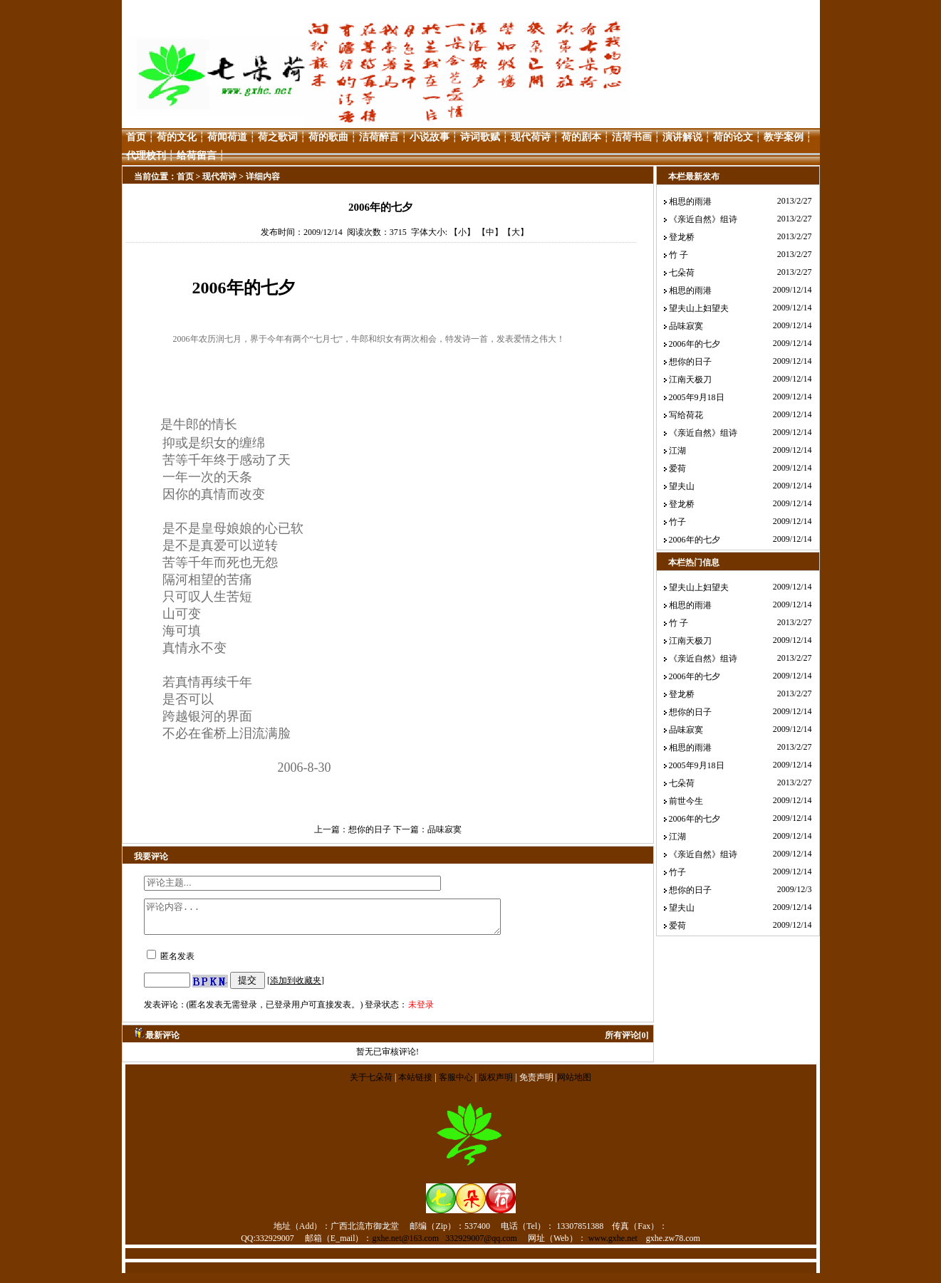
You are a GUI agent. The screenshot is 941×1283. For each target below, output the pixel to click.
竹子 (677, 522)
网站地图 (574, 1084)
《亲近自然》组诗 (703, 219)
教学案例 (784, 137)
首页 (136, 137)
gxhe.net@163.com (406, 1245)
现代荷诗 (531, 137)
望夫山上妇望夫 (699, 308)
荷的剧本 (581, 137)
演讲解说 (682, 137)
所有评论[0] (627, 1042)
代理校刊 (146, 155)
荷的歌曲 (328, 137)
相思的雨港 (690, 201)
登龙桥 (682, 237)
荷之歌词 (278, 137)
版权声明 (496, 1084)
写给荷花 (686, 415)
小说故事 (429, 137)
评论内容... (344, 920)
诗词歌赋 (480, 137)
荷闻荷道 (227, 137)
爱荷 (677, 468)
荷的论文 (733, 137)
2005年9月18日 (696, 397)
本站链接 (415, 1084)
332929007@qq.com (481, 1245)
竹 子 (678, 255)
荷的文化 (177, 137)
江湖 (677, 451)
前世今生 (686, 801)
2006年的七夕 (694, 344)
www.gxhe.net (613, 1245)
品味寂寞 (444, 829)
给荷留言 (197, 155)
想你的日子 (369, 829)
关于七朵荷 (372, 1084)
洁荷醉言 (379, 137)
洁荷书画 (632, 137)
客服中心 (456, 1084)
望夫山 (682, 486)
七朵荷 (682, 273)
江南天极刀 (690, 379)
